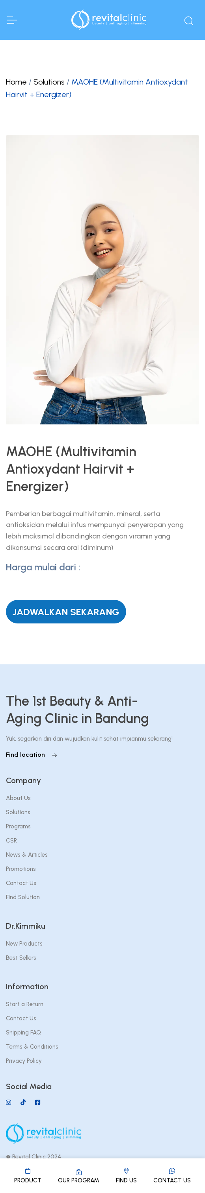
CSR (11, 840)
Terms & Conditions (32, 1046)
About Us (18, 798)
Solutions (49, 82)
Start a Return (24, 1004)
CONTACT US (172, 1175)
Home (16, 82)
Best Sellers (21, 957)
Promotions (21, 868)
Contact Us (21, 883)
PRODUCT (27, 1175)
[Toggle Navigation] (11, 20)
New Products (24, 943)
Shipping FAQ (23, 1032)
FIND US (126, 1175)
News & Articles (27, 854)
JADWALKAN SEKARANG (66, 612)
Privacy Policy (24, 1060)
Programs (18, 826)
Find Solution (23, 897)
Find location (32, 754)
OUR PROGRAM (78, 1175)
